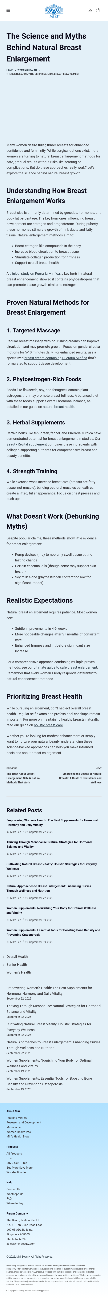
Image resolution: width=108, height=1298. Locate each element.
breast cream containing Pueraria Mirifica (55, 358)
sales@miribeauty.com (20, 1243)
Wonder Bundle (16, 1172)
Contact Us (13, 1189)
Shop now (18, 1281)
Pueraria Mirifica (16, 1117)
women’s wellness (25, 1284)
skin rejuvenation (35, 1272)
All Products (14, 1153)
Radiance (81, 1266)
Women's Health (18, 972)
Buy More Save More (19, 1167)
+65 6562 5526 (16, 1239)
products (21, 1275)
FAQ (9, 1198)
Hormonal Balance (67, 1266)
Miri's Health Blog (17, 1136)
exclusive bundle (37, 1281)
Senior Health (16, 965)
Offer (9, 1158)
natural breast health (58, 407)
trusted (25, 1269)
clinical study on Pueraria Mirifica (35, 274)
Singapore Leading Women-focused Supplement (29, 1291)
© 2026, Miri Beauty (18, 1256)
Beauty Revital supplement (26, 444)
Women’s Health (51, 1266)
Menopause (13, 1127)
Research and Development (23, 1122)
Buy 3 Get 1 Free (16, 1163)
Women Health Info (18, 1132)
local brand (86, 1281)
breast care (18, 1272)
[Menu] (8, 10)
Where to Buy (14, 1203)
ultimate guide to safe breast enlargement (65, 667)
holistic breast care (48, 725)
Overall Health (17, 957)
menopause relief (78, 1269)
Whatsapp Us (14, 1194)
